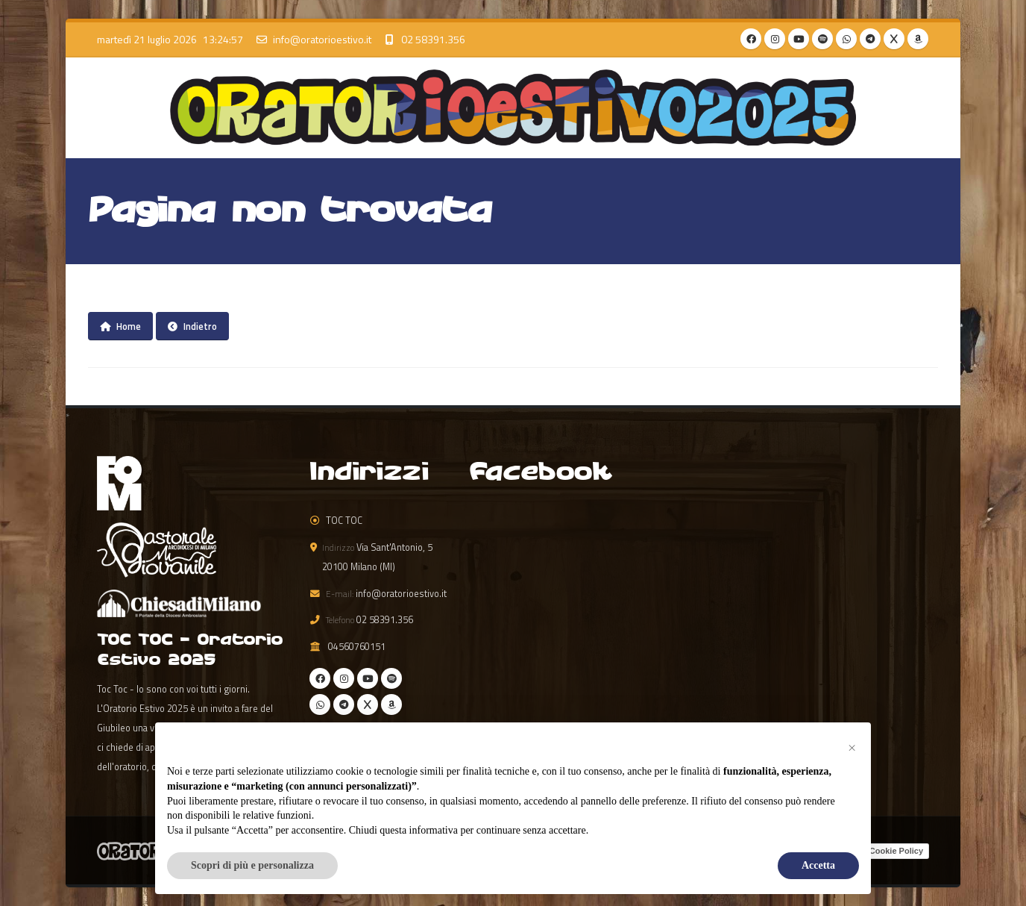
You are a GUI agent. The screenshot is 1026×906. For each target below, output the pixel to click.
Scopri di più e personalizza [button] (252, 865)
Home (120, 326)
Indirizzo (338, 547)
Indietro (192, 326)
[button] (851, 746)
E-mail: (339, 593)
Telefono (340, 619)
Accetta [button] (818, 865)
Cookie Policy (896, 850)
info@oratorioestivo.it (322, 39)
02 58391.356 (433, 39)
